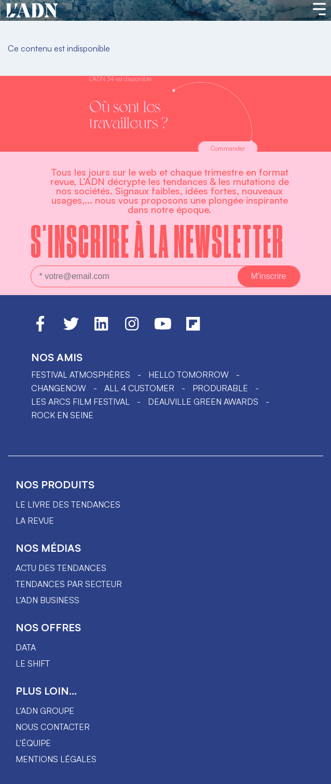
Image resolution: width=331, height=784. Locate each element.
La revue (35, 520)
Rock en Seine (62, 415)
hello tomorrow (188, 374)
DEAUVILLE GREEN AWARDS (203, 401)
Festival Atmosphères (80, 374)
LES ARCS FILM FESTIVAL (80, 401)
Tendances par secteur (69, 584)
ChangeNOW (58, 388)
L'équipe (33, 743)
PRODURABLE (220, 388)
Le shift (33, 663)
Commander (228, 148)
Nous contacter (53, 727)
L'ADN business (47, 600)
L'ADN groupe (45, 711)
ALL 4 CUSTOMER (139, 388)
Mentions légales (56, 759)
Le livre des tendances (68, 504)
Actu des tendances (61, 568)
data (26, 647)
